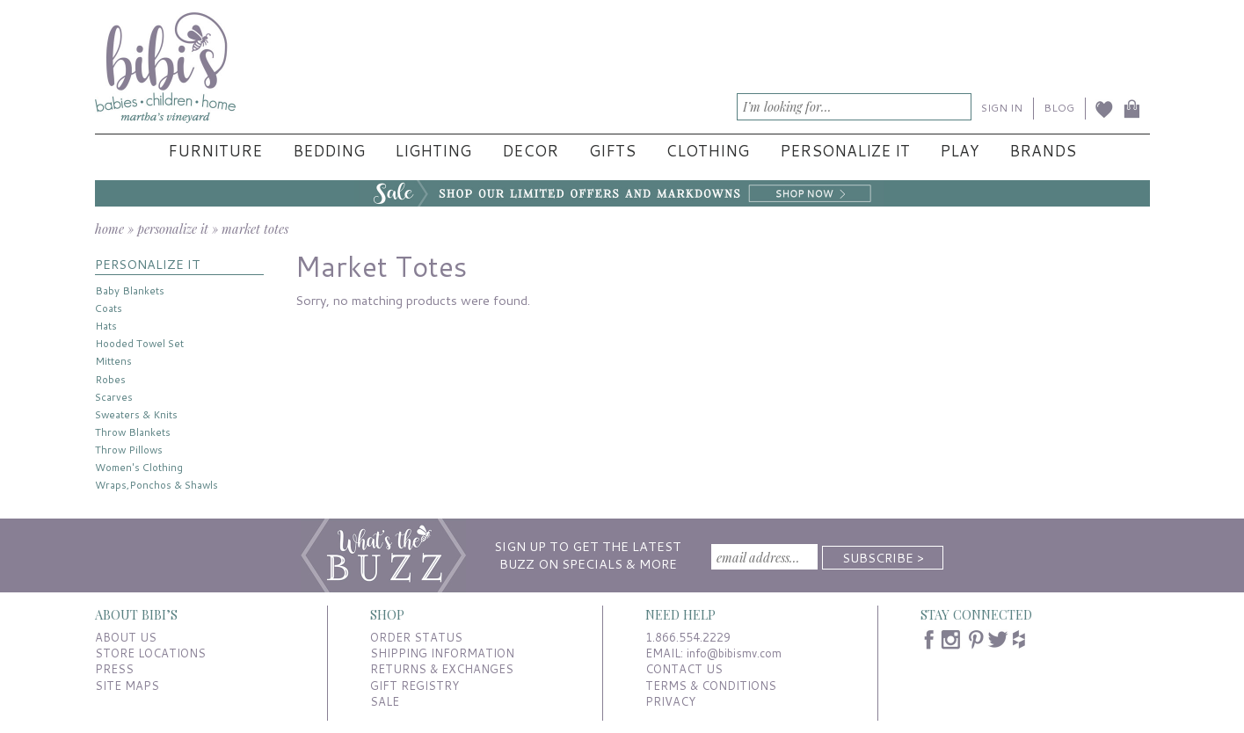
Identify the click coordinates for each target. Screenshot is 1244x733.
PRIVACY (670, 701)
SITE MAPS (127, 685)
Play (959, 151)
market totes (255, 228)
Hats (106, 325)
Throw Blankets (133, 432)
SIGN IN (1001, 107)
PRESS (114, 669)
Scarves (114, 396)
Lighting (433, 151)
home (109, 228)
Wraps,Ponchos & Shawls (156, 484)
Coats (108, 308)
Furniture (215, 151)
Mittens (113, 360)
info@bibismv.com (734, 653)
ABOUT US (125, 637)
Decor (530, 151)
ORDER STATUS (416, 637)
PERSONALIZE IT (147, 264)
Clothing (707, 151)
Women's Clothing (139, 467)
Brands (1042, 151)
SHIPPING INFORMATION (442, 653)
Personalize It (845, 151)
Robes (110, 379)
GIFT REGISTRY (414, 685)
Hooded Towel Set (139, 343)
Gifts (612, 151)
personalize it (172, 228)
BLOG (1059, 107)
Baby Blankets (129, 290)
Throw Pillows (129, 449)
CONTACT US (684, 669)
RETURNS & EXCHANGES (441, 669)
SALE (384, 701)
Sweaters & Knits (136, 414)
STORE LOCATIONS (150, 653)
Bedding (329, 151)
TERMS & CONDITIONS (710, 685)
